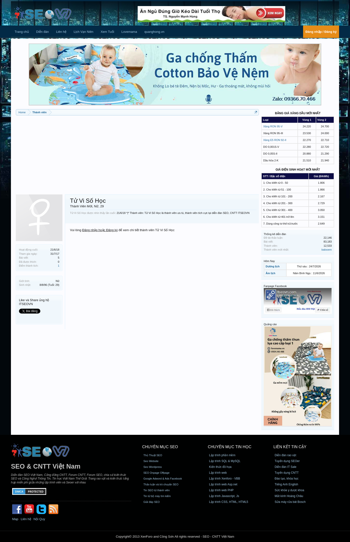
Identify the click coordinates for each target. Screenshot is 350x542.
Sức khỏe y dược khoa (289, 490)
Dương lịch (273, 266)
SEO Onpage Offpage (156, 472)
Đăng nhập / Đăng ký (321, 32)
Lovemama (129, 32)
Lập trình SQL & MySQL (224, 461)
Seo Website (150, 461)
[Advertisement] (137, 153)
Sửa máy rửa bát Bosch (290, 502)
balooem (327, 249)
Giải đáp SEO (151, 501)
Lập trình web (218, 472)
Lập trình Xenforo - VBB (224, 478)
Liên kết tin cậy (289, 447)
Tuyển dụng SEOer (287, 461)
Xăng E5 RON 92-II (274, 140)
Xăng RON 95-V (272, 126)
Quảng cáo (270, 324)
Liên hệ (61, 32)
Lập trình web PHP (221, 490)
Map (15, 519)
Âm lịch (270, 273)
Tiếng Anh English (286, 484)
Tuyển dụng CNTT (287, 472)
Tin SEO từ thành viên (156, 490)
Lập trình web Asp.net (223, 484)
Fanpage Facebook (275, 286)
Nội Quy (39, 519)
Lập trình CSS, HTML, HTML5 (228, 502)
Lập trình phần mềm (222, 455)
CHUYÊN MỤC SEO (160, 447)
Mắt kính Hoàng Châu (289, 496)
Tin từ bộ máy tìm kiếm (157, 496)
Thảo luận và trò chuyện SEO (160, 484)
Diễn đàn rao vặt (285, 455)
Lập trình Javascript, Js (224, 496)
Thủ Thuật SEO (152, 455)
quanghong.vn (154, 32)
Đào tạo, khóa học (286, 478)
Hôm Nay (269, 261)
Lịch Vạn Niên (83, 32)
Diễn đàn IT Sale (286, 467)
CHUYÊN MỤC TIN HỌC (229, 447)
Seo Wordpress (152, 466)
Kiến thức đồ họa (220, 467)
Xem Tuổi (107, 32)
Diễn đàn (42, 32)
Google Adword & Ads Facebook (162, 478)
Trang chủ (22, 32)
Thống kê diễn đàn (275, 234)
